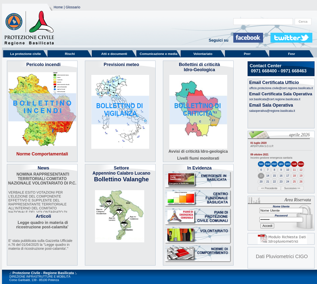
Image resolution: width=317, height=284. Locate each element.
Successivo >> (292, 188)
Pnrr (247, 54)
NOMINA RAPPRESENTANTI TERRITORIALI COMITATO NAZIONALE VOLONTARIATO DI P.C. (42, 178)
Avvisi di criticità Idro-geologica (198, 151)
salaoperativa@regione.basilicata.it (272, 111)
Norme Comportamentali (42, 153)
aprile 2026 (299, 134)
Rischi (70, 54)
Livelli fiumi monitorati (198, 158)
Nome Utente (281, 206)
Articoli (43, 216)
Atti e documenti (114, 54)
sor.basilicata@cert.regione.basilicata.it (274, 99)
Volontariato (202, 54)
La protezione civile (25, 54)
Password (281, 215)
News (43, 168)
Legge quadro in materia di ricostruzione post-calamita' (42, 224)
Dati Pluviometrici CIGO (282, 256)
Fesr (291, 54)
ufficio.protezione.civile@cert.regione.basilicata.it (281, 88)
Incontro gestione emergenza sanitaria (271, 157)
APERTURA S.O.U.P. (262, 146)
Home (58, 7)
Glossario (73, 7)
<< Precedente (269, 188)
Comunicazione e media (158, 54)
